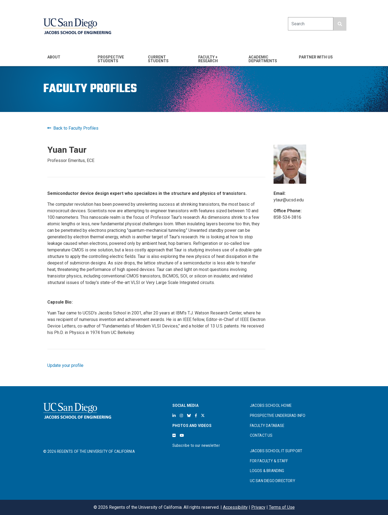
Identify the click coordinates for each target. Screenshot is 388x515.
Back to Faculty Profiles (72, 128)
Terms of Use (282, 507)
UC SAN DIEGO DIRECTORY (272, 481)
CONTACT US (261, 435)
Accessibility (235, 507)
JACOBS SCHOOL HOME (271, 405)
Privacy (258, 507)
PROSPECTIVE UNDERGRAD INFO (278, 415)
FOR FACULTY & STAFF (269, 461)
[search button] (339, 24)
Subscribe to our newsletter (196, 445)
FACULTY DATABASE (267, 425)
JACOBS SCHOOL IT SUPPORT (276, 451)
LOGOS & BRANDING (267, 471)
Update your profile (65, 365)
